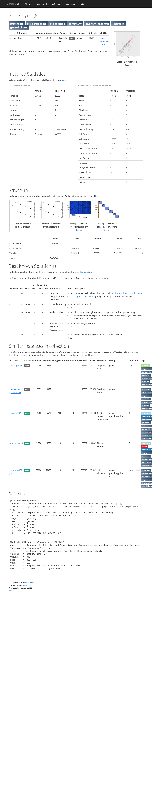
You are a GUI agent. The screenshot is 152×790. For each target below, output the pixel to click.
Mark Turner (30, 582)
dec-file (79, 230)
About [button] (28, 3)
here (64, 79)
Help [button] (83, 3)
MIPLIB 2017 (14, 3)
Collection (56, 3)
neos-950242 (15, 413)
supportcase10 (16, 443)
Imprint (12, 590)
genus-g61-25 (15, 365)
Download (70, 3)
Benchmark (42, 3)
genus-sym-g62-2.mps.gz (103, 41)
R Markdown (26, 585)
